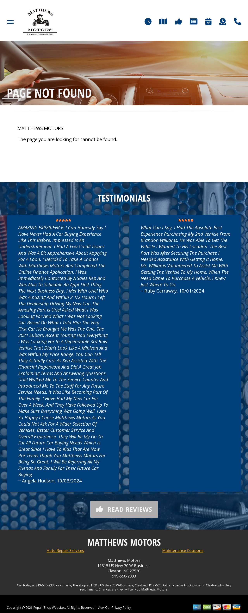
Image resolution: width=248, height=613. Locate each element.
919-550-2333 (124, 576)
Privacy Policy (121, 607)
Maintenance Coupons (182, 550)
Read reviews (124, 509)
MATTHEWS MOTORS (40, 128)
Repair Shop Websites (49, 607)
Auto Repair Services (65, 550)
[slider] (63, 220)
